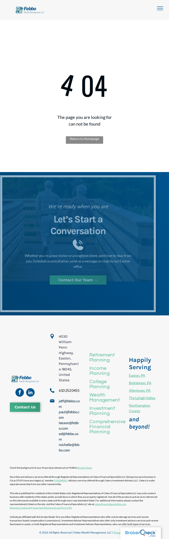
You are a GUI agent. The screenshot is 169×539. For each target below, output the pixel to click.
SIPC (64, 480)
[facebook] (19, 393)
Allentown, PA (139, 390)
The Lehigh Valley (142, 398)
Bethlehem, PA (140, 383)
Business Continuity (20, 507)
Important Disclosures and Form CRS (52, 507)
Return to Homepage (84, 139)
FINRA (57, 480)
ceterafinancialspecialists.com (110, 504)
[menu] (160, 8)
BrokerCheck (85, 467)
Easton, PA (137, 375)
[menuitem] (107, 357)
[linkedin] (30, 393)
